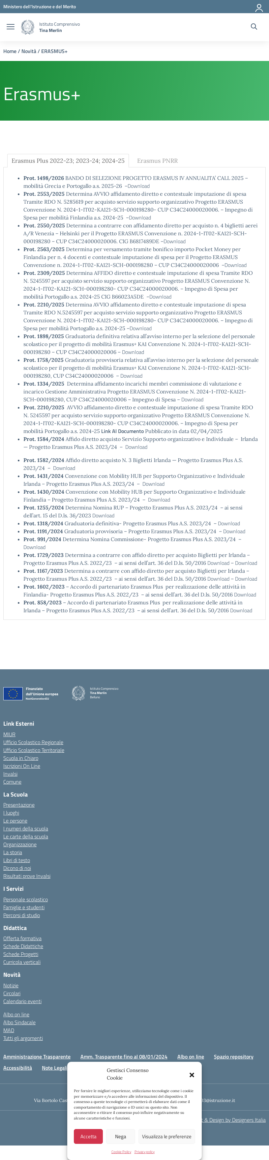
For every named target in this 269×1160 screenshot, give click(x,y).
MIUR (9, 734)
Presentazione (19, 805)
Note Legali (54, 1068)
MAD (8, 1030)
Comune (12, 782)
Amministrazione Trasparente (37, 1056)
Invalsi (10, 774)
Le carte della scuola (25, 836)
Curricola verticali (22, 962)
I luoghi (11, 813)
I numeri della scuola (25, 828)
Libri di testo (16, 860)
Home (9, 51)
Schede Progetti (20, 954)
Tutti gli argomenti (23, 1038)
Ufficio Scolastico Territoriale (33, 750)
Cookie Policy (121, 1151)
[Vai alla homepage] (27, 27)
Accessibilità (17, 1068)
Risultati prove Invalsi (26, 876)
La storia (12, 852)
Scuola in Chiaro (20, 758)
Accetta (88, 1136)
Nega (120, 1136)
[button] (192, 1074)
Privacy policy (144, 1151)
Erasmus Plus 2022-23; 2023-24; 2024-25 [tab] (68, 160)
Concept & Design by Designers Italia (225, 1120)
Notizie (10, 985)
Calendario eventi (22, 1001)
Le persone (15, 821)
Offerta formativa (22, 938)
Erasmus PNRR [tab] (157, 160)
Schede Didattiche (23, 946)
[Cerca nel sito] (254, 27)
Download (139, 186)
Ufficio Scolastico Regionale (33, 742)
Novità (28, 51)
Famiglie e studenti (24, 907)
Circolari (11, 993)
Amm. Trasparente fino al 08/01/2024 (123, 1056)
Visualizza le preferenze (167, 1136)
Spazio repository (234, 1056)
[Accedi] (259, 6)
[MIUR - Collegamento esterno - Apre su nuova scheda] (39, 6)
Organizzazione (20, 844)
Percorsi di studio (21, 915)
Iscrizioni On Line (21, 766)
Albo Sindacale (19, 1022)
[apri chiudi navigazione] (11, 27)
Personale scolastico (25, 899)
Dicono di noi (17, 868)
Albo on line (16, 1014)
